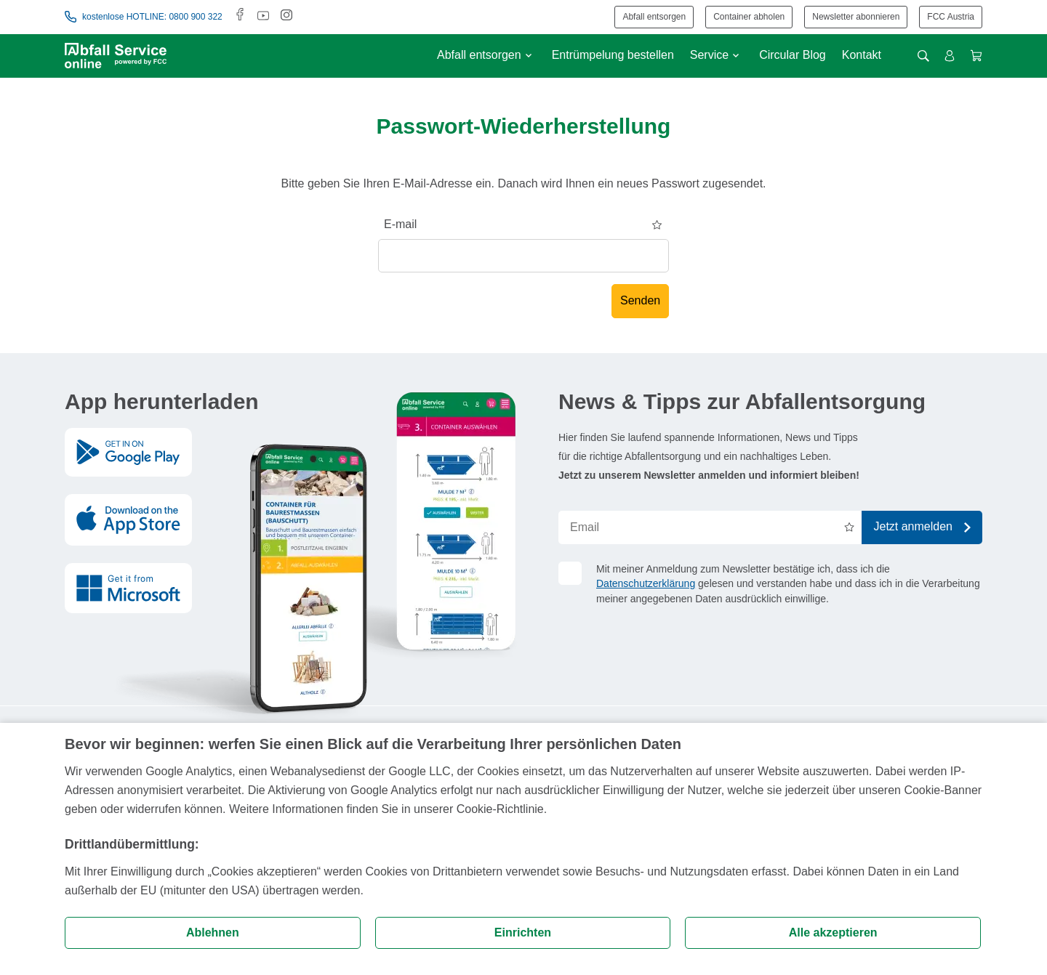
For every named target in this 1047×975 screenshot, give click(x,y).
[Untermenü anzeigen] (528, 55)
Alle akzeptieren (833, 932)
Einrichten (522, 932)
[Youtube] (263, 16)
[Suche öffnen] (923, 56)
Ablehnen (212, 932)
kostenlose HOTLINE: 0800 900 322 (143, 17)
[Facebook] (240, 16)
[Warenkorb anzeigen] (976, 55)
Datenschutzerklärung (645, 583)
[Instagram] (286, 16)
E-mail (400, 224)
